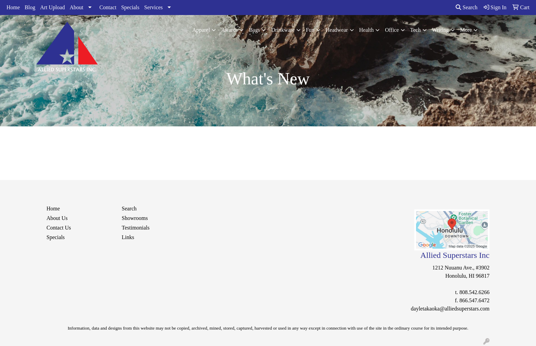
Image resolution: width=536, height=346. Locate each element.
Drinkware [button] (282, 30)
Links (128, 237)
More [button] (466, 30)
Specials (130, 7)
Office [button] (392, 30)
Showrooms (135, 218)
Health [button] (366, 30)
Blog (30, 7)
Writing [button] (440, 30)
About (76, 7)
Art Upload (52, 7)
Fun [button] (310, 30)
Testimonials (136, 228)
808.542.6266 (474, 292)
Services (153, 7)
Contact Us (58, 228)
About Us (57, 218)
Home (13, 7)
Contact (108, 7)
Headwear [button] (337, 30)
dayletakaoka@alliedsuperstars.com (450, 309)
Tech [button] (415, 30)
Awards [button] (229, 30)
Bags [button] (254, 30)
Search (467, 7)
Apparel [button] (201, 30)
